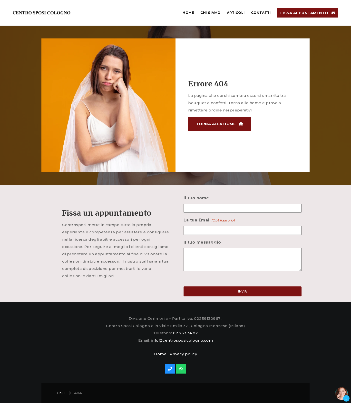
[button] (341, 393)
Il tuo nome (190, 198)
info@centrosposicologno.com (182, 340)
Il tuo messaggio (196, 242)
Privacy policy (183, 354)
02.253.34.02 (185, 333)
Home (160, 354)
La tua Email (203, 220)
